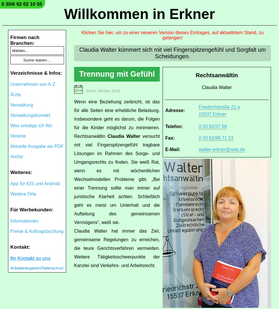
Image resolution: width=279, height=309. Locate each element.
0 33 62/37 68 (213, 126)
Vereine (18, 136)
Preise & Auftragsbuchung (37, 231)
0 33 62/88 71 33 (216, 138)
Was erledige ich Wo (31, 125)
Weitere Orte (23, 194)
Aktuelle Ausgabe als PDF (37, 146)
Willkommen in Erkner (139, 14)
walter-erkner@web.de (222, 149)
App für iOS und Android (35, 183)
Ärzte (15, 94)
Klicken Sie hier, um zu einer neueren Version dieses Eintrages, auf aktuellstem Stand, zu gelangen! (172, 35)
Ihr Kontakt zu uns (30, 258)
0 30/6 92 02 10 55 (21, 4)
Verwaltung (21, 105)
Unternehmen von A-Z (32, 84)
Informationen (24, 221)
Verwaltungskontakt (30, 115)
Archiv (16, 156)
